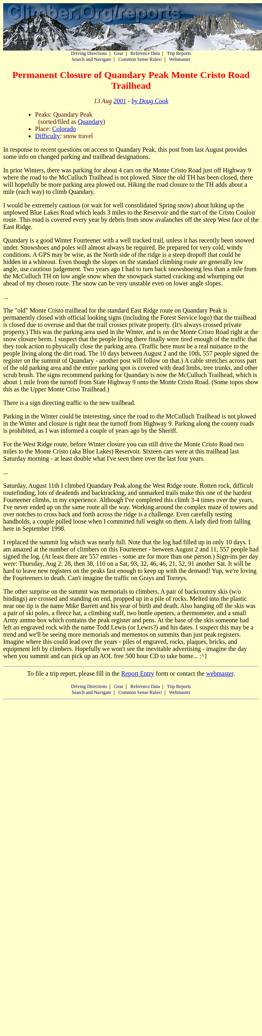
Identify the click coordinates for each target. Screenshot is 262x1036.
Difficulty (47, 136)
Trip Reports (179, 53)
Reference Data (145, 53)
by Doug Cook (149, 101)
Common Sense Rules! (140, 59)
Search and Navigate (91, 59)
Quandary (90, 121)
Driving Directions (89, 53)
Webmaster (179, 59)
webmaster (219, 673)
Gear (118, 53)
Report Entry (137, 673)
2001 (119, 101)
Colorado (64, 128)
